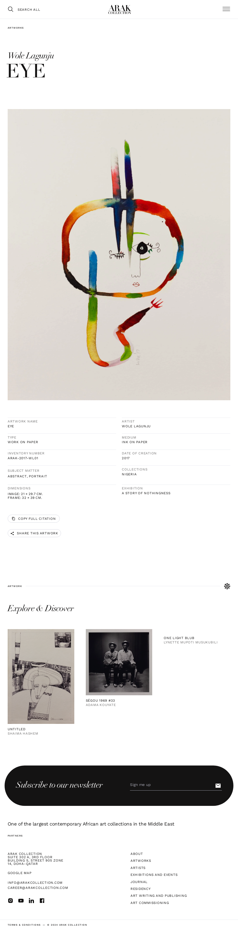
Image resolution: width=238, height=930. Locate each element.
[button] (226, 9)
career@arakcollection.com (38, 888)
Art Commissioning (149, 902)
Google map (19, 873)
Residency (140, 888)
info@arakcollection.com (35, 883)
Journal (139, 882)
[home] (119, 9)
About (136, 853)
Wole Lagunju (136, 426)
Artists (138, 867)
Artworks (16, 27)
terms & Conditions (24, 925)
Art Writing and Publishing (158, 895)
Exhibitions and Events (153, 874)
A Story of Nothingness (146, 493)
